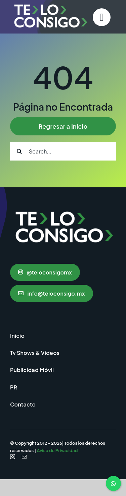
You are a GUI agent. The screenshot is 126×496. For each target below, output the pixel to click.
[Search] (19, 151)
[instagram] (12, 456)
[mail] (24, 456)
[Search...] (63, 151)
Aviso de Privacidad (57, 450)
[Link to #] (102, 17)
